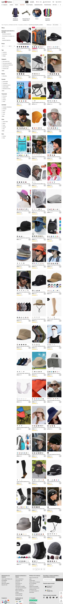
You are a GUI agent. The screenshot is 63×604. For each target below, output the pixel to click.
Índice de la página (5, 583)
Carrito (61, 593)
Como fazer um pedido (20, 586)
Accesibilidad (4, 580)
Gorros (3, 38)
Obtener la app (61, 598)
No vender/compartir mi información (34, 591)
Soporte (61, 601)
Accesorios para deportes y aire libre (36, 24)
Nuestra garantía (18, 593)
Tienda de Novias (47, 4)
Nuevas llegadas (29, 4)
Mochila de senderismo (6, 34)
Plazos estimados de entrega (19, 591)
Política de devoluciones (34, 587)
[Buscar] (19, 2)
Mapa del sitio (4, 584)
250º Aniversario (56, 4)
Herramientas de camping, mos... (8, 36)
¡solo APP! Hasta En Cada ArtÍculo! (33, 2)
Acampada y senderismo (23, 24)
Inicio (3, 24)
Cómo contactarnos (19, 578)
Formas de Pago (18, 595)
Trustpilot (32, 598)
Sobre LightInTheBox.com (7, 578)
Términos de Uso (32, 589)
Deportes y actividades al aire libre (11, 24)
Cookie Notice (32, 580)
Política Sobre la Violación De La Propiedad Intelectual (34, 583)
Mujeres (16, 4)
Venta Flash (22, 4)
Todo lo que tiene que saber (33, 578)
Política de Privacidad (33, 586)
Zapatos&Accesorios (38, 4)
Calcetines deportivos (6, 40)
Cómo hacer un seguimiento (18, 584)
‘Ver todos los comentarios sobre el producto (20, 588)
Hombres (11, 4)
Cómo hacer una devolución (18, 581)
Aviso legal (4, 581)
